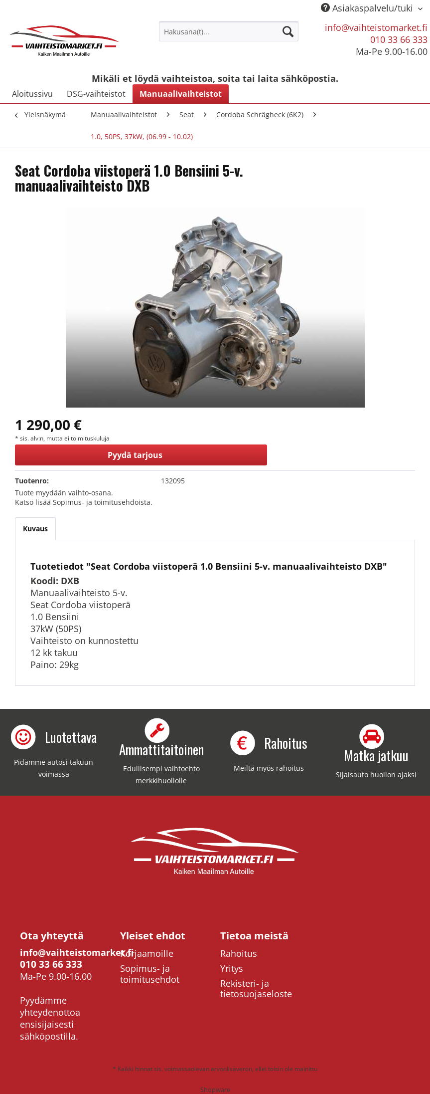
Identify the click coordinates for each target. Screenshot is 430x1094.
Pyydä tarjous (135, 454)
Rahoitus (238, 953)
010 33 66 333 (399, 39)
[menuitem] (228, 31)
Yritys (231, 968)
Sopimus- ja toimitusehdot (149, 973)
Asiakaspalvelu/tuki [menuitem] (368, 8)
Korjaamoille (146, 953)
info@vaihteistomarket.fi (376, 27)
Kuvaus (35, 528)
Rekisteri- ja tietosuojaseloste (256, 988)
